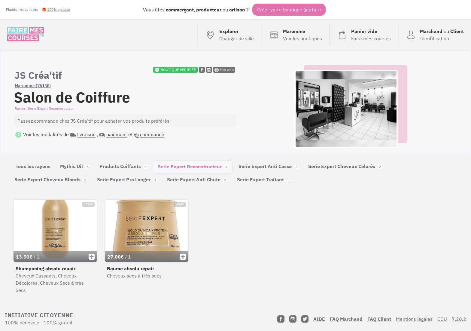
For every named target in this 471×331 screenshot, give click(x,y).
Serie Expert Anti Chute (197, 179)
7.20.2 (459, 319)
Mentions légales (414, 319)
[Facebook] (280, 319)
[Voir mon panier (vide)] (363, 35)
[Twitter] (304, 319)
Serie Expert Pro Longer (127, 179)
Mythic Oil (75, 166)
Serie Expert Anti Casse (269, 166)
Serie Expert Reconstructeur (193, 167)
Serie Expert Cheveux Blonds (50, 179)
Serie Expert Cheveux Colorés (345, 166)
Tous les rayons (33, 166)
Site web (224, 69)
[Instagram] (292, 319)
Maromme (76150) (33, 85)
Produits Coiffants (123, 166)
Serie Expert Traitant (264, 179)
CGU (442, 319)
